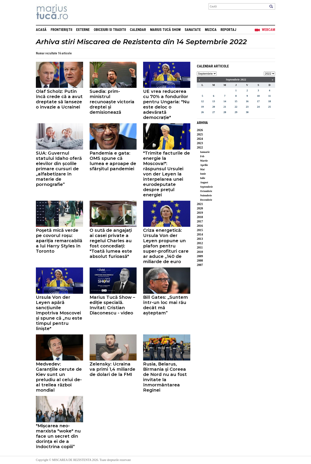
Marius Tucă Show (165, 30)
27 (213, 112)
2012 (200, 243)
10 (258, 95)
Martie (204, 160)
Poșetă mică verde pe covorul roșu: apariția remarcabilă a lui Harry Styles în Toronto (59, 241)
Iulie (202, 178)
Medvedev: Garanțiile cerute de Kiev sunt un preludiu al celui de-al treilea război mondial (59, 377)
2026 (200, 130)
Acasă (41, 30)
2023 (200, 143)
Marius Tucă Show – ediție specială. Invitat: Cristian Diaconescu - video (112, 305)
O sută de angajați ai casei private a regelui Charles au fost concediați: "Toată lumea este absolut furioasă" (111, 243)
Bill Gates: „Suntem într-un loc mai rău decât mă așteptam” (165, 305)
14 (225, 101)
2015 (200, 230)
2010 (200, 252)
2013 (200, 238)
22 (236, 106)
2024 (200, 138)
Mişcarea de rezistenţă (75, 12)
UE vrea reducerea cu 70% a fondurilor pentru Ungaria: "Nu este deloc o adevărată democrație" (166, 104)
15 (236, 101)
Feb (202, 156)
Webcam (268, 30)
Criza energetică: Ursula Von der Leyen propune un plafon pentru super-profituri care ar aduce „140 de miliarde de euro (166, 246)
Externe (83, 30)
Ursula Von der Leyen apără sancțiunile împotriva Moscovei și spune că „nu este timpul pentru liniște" (59, 313)
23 (247, 106)
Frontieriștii (61, 30)
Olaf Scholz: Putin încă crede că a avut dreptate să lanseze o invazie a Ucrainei (59, 99)
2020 (200, 208)
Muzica (211, 30)
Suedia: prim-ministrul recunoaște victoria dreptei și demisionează (112, 102)
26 (202, 112)
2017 (200, 221)
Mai (202, 169)
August (204, 182)
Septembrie (206, 186)
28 (225, 112)
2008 (200, 260)
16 (247, 101)
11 (269, 95)
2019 (200, 212)
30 (247, 112)
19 (202, 106)
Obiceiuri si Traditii (110, 30)
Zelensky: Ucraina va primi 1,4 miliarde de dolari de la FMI (112, 369)
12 (202, 101)
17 (258, 101)
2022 (200, 147)
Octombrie (206, 191)
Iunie (203, 173)
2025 (200, 134)
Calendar (138, 30)
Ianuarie (205, 152)
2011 (200, 247)
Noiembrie (206, 195)
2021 (200, 204)
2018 (200, 217)
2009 (200, 256)
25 (269, 106)
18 (269, 101)
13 (213, 101)
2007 (200, 265)
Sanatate (193, 30)
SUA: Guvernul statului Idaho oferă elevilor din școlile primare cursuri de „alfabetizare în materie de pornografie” (59, 168)
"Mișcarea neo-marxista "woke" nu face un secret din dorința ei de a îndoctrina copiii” (58, 436)
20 (213, 106)
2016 (200, 225)
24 (258, 106)
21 (225, 106)
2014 (200, 234)
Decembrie (206, 199)
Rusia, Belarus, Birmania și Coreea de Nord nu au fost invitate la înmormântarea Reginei (165, 377)
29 (236, 112)
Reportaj (228, 30)
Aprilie (204, 165)
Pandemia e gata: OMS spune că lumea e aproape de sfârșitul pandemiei (113, 160)
